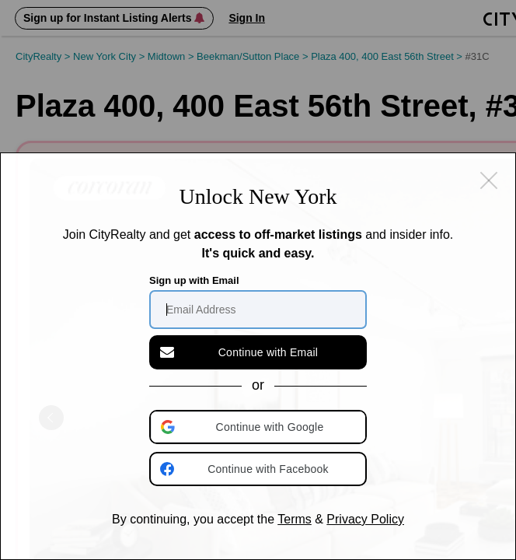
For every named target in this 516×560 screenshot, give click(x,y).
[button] (259, 427)
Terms (294, 519)
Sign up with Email (194, 280)
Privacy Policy (365, 519)
